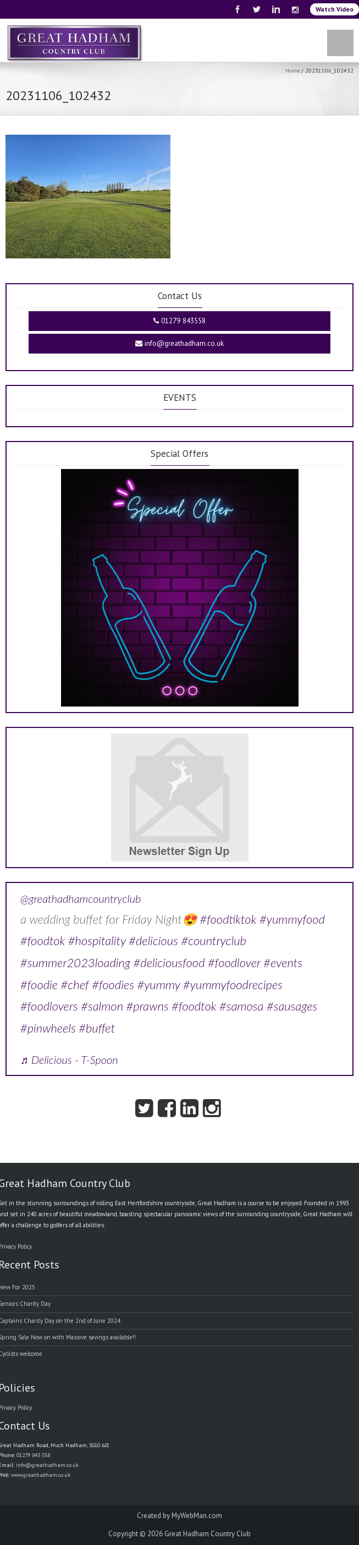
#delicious (153, 940)
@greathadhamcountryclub (80, 898)
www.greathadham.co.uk (40, 1474)
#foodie (39, 984)
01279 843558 (179, 320)
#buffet (97, 1027)
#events (282, 962)
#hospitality (97, 940)
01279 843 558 (33, 1455)
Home (292, 70)
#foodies (113, 984)
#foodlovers (49, 1005)
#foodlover (234, 962)
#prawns (147, 1005)
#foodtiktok (228, 919)
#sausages (292, 1005)
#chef (75, 984)
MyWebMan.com (197, 1515)
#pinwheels (48, 1027)
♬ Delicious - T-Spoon (69, 1059)
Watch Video (335, 9)
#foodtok (42, 940)
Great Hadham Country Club (207, 1533)
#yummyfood (292, 919)
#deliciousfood (169, 962)
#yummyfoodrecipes (233, 984)
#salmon (102, 1005)
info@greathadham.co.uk (179, 343)
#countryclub (213, 940)
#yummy (158, 984)
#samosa (241, 1005)
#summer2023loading (75, 962)
